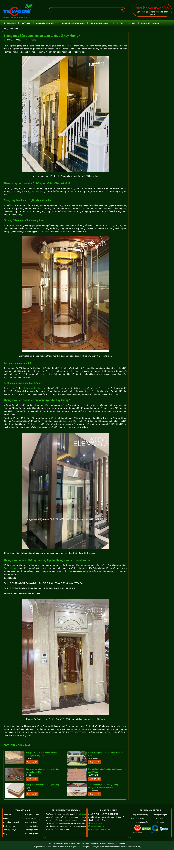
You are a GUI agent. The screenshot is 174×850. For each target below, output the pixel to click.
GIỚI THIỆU (25, 23)
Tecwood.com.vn (96, 826)
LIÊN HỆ (132, 23)
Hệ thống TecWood (11, 822)
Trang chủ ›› (8, 28)
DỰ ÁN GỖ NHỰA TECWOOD (73, 23)
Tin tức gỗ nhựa (9, 830)
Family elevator (10, 568)
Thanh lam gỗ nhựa (33, 818)
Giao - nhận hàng (138, 818)
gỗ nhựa (82, 814)
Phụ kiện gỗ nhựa (32, 833)
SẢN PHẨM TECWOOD (46, 23)
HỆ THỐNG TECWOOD (150, 23)
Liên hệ (6, 818)
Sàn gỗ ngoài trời (32, 815)
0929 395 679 (95, 823)
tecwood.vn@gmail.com (100, 829)
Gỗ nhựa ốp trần (31, 826)
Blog (16, 28)
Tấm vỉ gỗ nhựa (31, 830)
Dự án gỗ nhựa (9, 826)
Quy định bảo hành (160, 818)
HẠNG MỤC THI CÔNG (100, 23)
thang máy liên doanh (33, 388)
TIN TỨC (119, 23)
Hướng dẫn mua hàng (139, 815)
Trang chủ (7, 815)
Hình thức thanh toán (139, 822)
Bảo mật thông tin (160, 815)
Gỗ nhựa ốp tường (32, 822)
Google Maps (158, 822)
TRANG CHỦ (9, 23)
